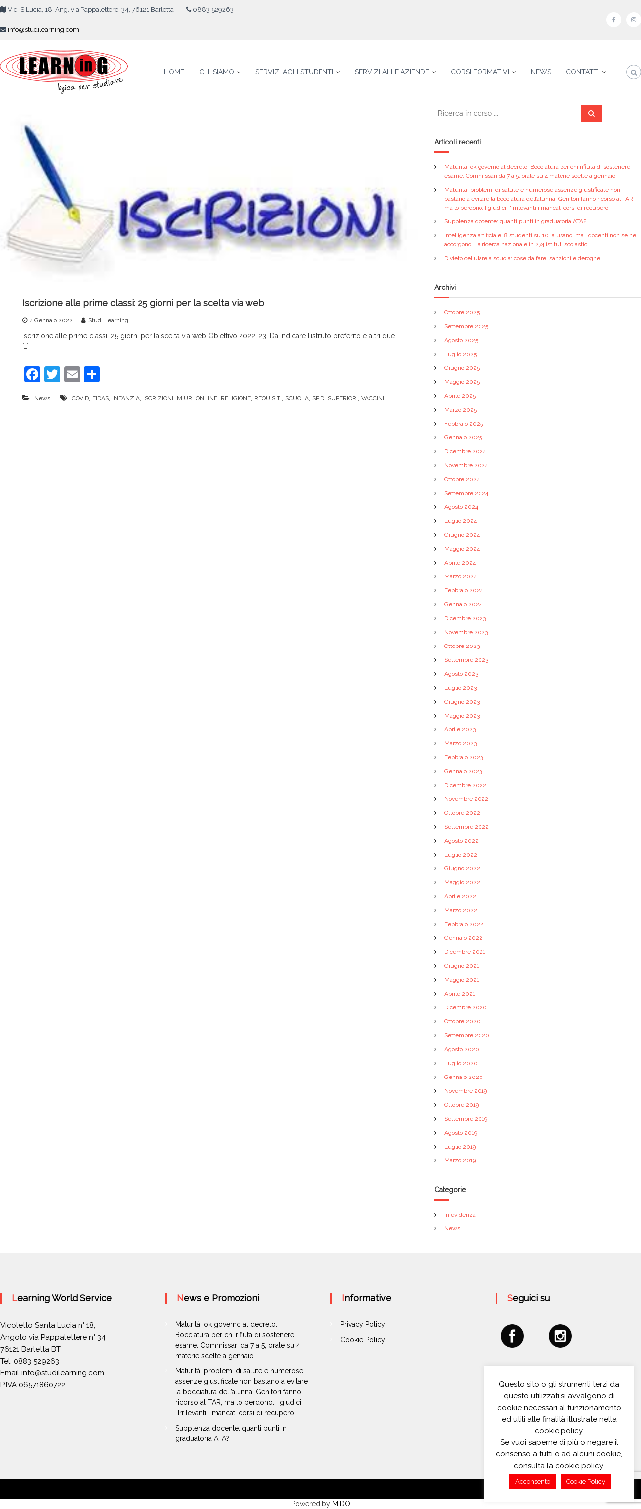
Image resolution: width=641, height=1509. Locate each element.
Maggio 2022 (462, 882)
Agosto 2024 (461, 506)
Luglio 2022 (460, 854)
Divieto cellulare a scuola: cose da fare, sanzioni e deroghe (522, 258)
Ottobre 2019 (461, 1104)
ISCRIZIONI (158, 398)
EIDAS (100, 398)
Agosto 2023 (461, 673)
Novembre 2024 (466, 465)
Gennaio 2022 (463, 937)
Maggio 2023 (462, 715)
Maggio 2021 (461, 979)
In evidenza (460, 1214)
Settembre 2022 (466, 826)
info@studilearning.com (43, 29)
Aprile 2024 (460, 562)
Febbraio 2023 (463, 757)
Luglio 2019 (460, 1146)
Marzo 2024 (460, 576)
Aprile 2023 (460, 729)
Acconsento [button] (532, 1481)
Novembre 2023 (466, 632)
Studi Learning (108, 320)
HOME (174, 72)
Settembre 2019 (465, 1118)
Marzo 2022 (460, 910)
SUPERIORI (343, 398)
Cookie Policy (362, 1340)
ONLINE (206, 398)
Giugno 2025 (462, 367)
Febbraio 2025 (463, 423)
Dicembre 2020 (465, 1007)
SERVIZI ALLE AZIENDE (392, 72)
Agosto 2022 (461, 840)
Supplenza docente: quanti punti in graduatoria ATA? (515, 221)
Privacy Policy (362, 1324)
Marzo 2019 (460, 1160)
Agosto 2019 (460, 1132)
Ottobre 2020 (462, 1021)
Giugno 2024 (462, 534)
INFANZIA (126, 398)
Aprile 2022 (460, 896)
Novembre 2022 (466, 798)
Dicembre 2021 (464, 951)
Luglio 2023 (460, 687)
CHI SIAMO (216, 72)
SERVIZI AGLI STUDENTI (294, 72)
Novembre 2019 (465, 1090)
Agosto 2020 (461, 1049)
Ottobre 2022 (462, 812)
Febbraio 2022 (463, 924)
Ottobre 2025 (462, 312)
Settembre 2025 (466, 326)
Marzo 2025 (460, 409)
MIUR (184, 398)
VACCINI (372, 398)
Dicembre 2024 (465, 451)
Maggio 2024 (462, 548)
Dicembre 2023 (465, 618)
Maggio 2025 (462, 381)
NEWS (541, 72)
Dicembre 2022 (465, 785)
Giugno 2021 (461, 965)
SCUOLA (297, 398)
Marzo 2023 (460, 743)
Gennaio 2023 (463, 771)
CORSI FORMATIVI (480, 72)
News (42, 398)
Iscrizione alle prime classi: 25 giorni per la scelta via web (143, 303)
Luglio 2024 (460, 520)
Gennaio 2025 (463, 437)
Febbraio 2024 (463, 590)
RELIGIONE (236, 398)
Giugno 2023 (462, 701)
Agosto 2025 (461, 340)
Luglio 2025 (460, 354)
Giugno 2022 (462, 868)
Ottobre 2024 (462, 479)
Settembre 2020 (466, 1035)
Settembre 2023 (466, 659)
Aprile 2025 (460, 395)
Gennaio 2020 (463, 1077)
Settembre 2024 (466, 493)
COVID (80, 398)
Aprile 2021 (459, 993)
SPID (318, 398)
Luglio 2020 (461, 1063)
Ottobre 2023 (462, 646)
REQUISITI (268, 398)
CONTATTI (583, 72)
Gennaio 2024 (463, 604)
